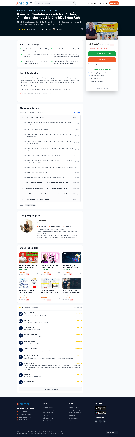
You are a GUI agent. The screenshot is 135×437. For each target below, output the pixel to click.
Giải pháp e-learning (74, 410)
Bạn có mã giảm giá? (102, 88)
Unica (20, 10)
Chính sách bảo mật (48, 420)
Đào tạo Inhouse (73, 415)
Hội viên (101, 3)
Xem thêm (23, 98)
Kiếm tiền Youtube (52, 10)
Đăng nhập (114, 3)
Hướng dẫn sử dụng (48, 410)
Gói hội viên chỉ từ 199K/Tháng (102, 65)
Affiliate (71, 420)
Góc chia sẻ (46, 415)
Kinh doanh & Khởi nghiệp (34, 10)
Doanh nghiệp (92, 3)
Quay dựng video (73, 418)
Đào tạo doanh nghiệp (75, 412)
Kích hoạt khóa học (48, 412)
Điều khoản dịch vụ (48, 418)
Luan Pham (59, 29)
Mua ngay (102, 60)
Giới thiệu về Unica (48, 407)
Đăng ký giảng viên (74, 407)
